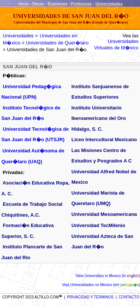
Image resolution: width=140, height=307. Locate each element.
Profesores (81, 3)
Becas (38, 3)
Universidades (108, 3)
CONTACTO (129, 297)
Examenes (58, 3)
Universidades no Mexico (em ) (104, 285)
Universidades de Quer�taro (57, 43)
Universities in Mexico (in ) (112, 276)
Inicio (23, 3)
